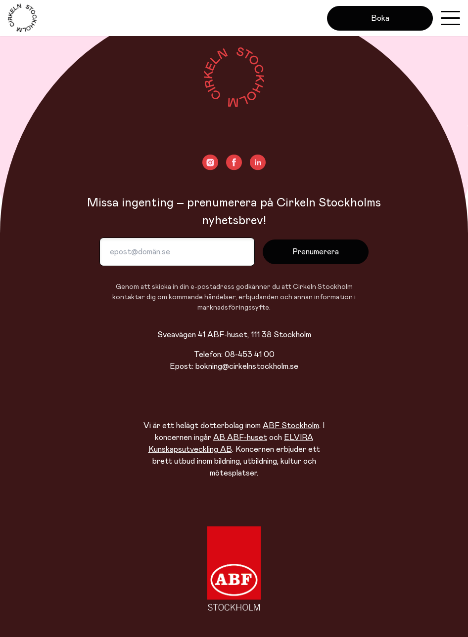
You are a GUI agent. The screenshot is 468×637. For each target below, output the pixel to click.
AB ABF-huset (240, 437)
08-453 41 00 (250, 354)
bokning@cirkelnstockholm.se (246, 366)
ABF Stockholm (291, 426)
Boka (380, 18)
